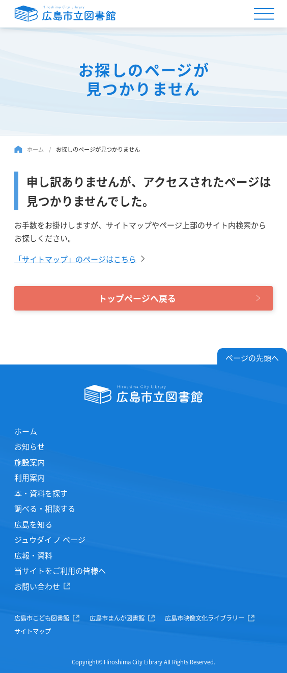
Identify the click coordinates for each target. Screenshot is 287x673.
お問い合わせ (37, 586)
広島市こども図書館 (41, 618)
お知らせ (29, 446)
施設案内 (29, 462)
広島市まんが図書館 (117, 618)
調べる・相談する (44, 508)
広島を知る (33, 524)
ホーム (35, 149)
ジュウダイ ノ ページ (49, 539)
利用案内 (29, 477)
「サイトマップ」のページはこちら (75, 259)
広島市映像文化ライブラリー (204, 618)
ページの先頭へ (252, 357)
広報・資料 (33, 555)
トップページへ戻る (137, 298)
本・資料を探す (41, 493)
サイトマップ (32, 631)
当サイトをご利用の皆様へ (60, 570)
